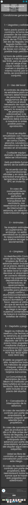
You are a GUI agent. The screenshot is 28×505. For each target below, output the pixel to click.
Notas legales (9, 497)
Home (8, 9)
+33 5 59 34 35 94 (4, 492)
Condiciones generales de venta (16, 497)
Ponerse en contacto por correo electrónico (8, 493)
